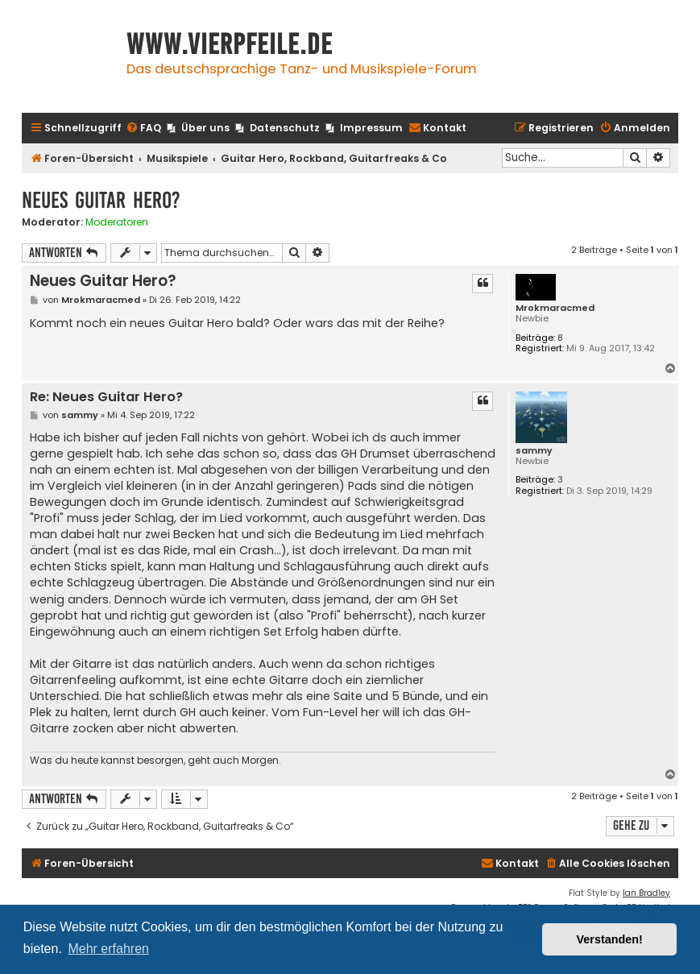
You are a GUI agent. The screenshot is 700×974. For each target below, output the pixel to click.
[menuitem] (143, 128)
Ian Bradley (646, 893)
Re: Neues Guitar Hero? (106, 397)
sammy (534, 451)
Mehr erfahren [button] (108, 948)
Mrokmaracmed (555, 308)
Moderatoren (116, 222)
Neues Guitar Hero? (101, 200)
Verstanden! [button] (610, 939)
